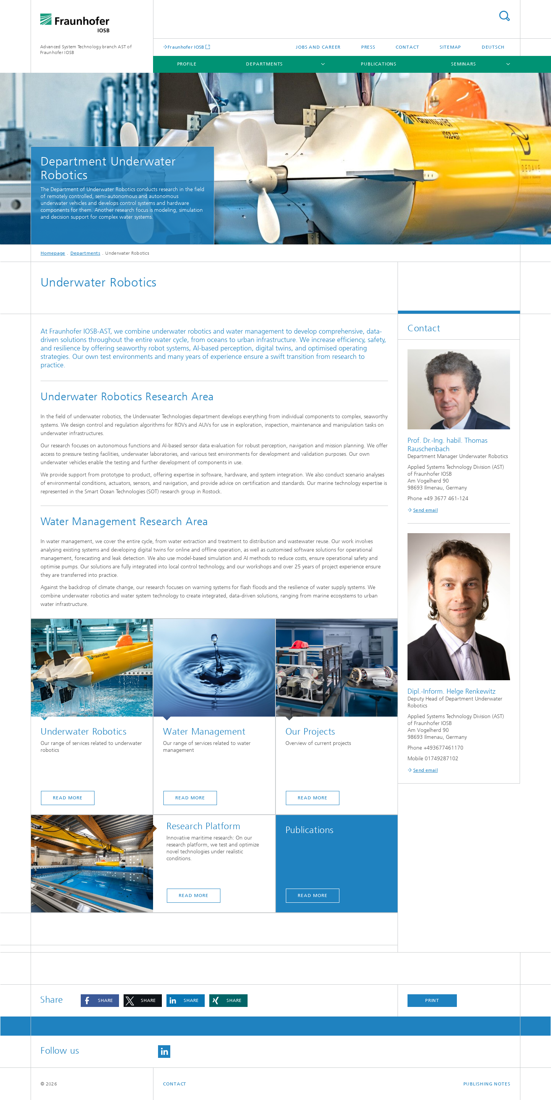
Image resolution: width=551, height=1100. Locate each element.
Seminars (463, 64)
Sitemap (450, 47)
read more (67, 797)
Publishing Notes (486, 1084)
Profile (187, 64)
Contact (407, 47)
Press (368, 47)
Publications (378, 64)
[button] (100, 1000)
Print (432, 1000)
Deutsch (493, 47)
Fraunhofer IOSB (186, 46)
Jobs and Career (318, 47)
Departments (264, 64)
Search (504, 16)
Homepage (53, 253)
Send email (425, 510)
